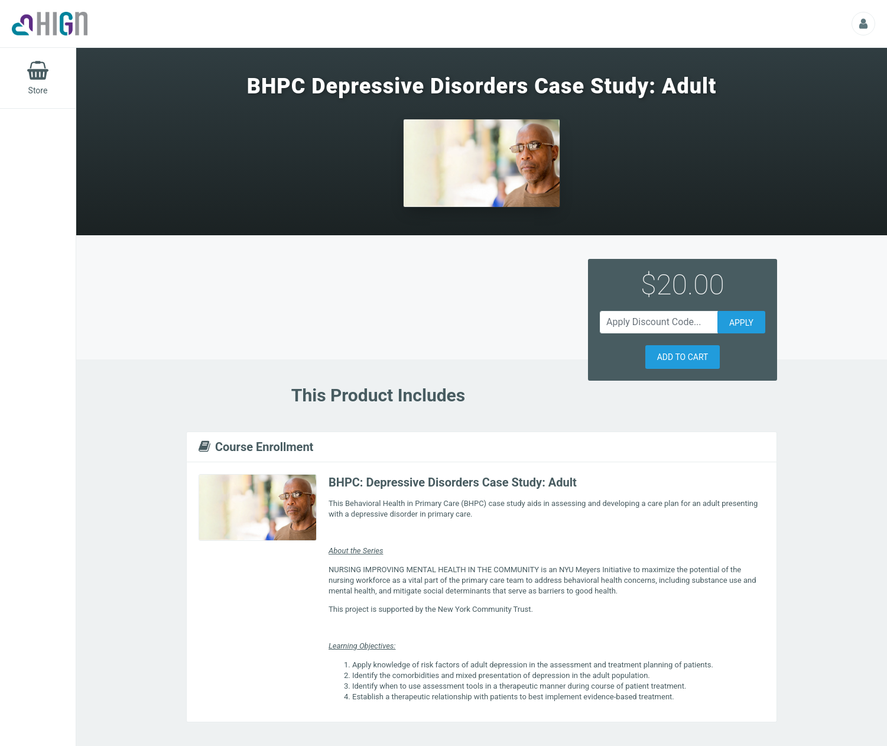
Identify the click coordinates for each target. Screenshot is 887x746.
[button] (682, 356)
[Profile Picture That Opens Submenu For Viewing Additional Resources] (863, 23)
